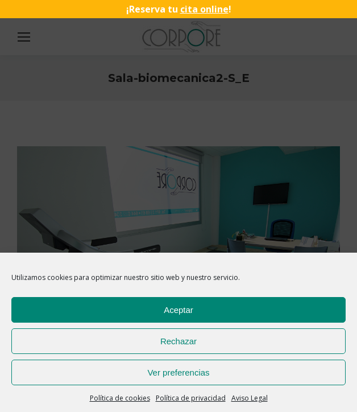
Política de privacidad (191, 398)
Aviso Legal (249, 398)
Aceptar (178, 310)
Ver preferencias (178, 372)
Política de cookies (120, 398)
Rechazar (178, 341)
